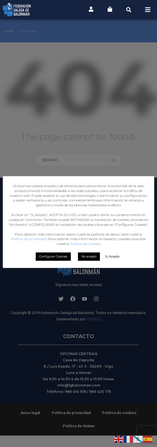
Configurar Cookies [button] (53, 271)
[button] (129, 9)
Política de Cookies (85, 258)
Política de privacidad (92, 248)
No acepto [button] (88, 271)
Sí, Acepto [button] (112, 271)
